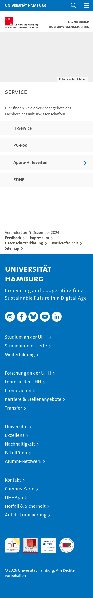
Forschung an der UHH (28, 373)
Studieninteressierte (26, 346)
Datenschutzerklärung (24, 243)
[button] (73, 5)
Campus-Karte (19, 489)
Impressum (39, 237)
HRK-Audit (46, 543)
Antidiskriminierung (25, 515)
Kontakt (13, 480)
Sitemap (12, 248)
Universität (16, 426)
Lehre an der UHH (23, 382)
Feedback (13, 237)
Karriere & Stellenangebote (33, 399)
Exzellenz (15, 435)
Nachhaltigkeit (20, 444)
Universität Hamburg (25, 5)
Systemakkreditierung (66, 540)
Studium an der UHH (26, 337)
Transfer (13, 408)
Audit (27, 540)
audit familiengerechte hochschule (12, 545)
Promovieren (18, 390)
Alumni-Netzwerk (23, 461)
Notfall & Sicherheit (25, 506)
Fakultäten (16, 453)
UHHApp (14, 497)
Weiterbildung (20, 354)
